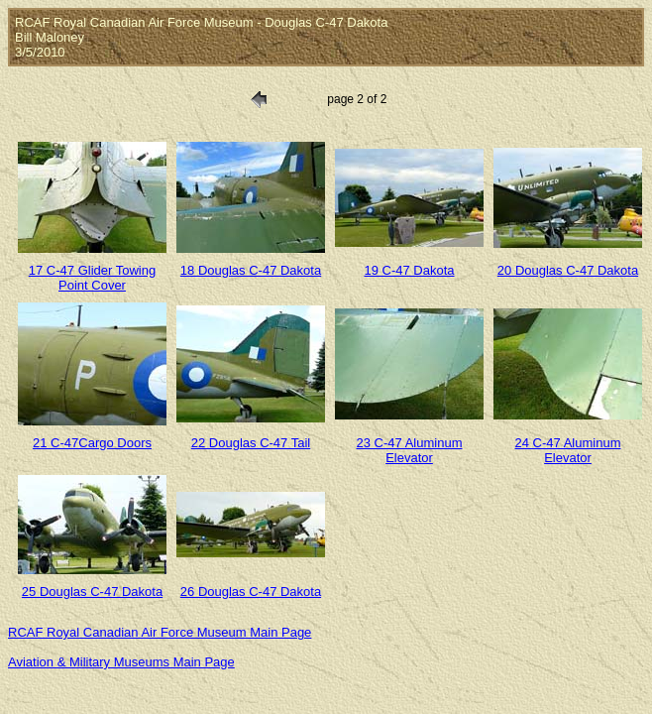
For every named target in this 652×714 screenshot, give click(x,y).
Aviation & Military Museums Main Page (121, 661)
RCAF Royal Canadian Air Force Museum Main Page (159, 632)
